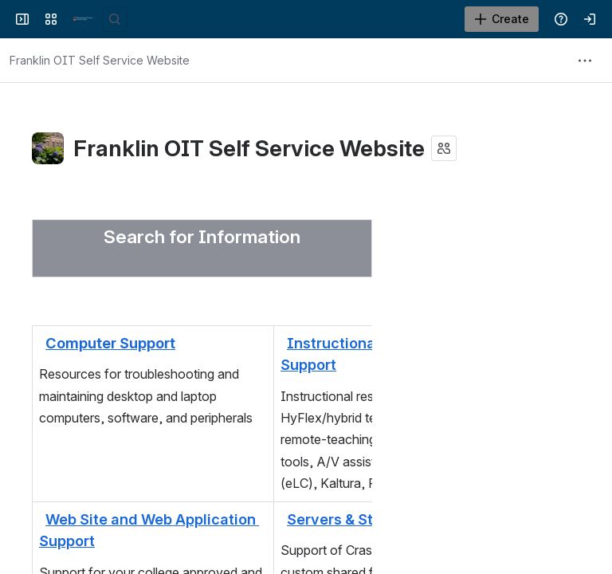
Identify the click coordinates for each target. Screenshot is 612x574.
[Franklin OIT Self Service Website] (83, 19)
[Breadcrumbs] (100, 61)
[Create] (502, 19)
